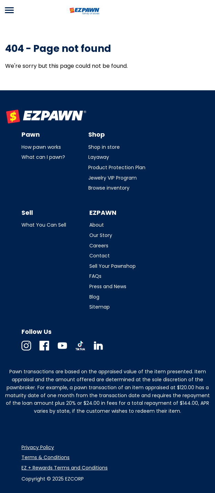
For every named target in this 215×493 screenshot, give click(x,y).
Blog (94, 296)
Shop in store (104, 147)
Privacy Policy (37, 447)
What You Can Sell (43, 224)
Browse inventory (108, 187)
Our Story (100, 235)
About (96, 224)
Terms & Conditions (45, 457)
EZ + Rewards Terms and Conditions (64, 467)
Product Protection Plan (116, 167)
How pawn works (41, 147)
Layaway (98, 157)
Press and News (107, 286)
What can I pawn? (43, 157)
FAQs (95, 276)
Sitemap (99, 306)
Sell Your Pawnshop (112, 266)
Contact (99, 255)
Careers (98, 245)
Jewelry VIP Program (112, 177)
